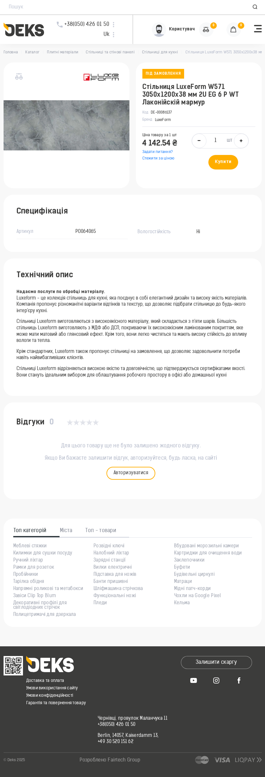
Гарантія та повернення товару (56, 703)
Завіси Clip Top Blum (34, 596)
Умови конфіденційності (49, 696)
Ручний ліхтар (28, 560)
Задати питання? (157, 152)
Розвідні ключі (109, 546)
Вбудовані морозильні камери (206, 546)
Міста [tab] (66, 530)
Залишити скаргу (216, 662)
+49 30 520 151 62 (115, 742)
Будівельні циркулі (194, 575)
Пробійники (25, 575)
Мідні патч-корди (192, 589)
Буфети (182, 567)
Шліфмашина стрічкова (118, 589)
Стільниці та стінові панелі (110, 52)
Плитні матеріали (62, 52)
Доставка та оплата (45, 681)
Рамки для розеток (33, 567)
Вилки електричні (113, 567)
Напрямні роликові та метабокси (48, 589)
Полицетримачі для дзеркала (44, 615)
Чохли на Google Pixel (197, 596)
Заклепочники (189, 560)
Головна (11, 52)
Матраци (183, 582)
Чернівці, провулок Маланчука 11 (132, 719)
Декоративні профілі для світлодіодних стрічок (40, 605)
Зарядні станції (110, 560)
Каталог (32, 52)
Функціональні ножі (115, 596)
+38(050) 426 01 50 (116, 725)
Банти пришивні (111, 582)
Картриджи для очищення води (208, 553)
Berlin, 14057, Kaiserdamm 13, (128, 736)
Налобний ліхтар (111, 553)
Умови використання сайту (52, 688)
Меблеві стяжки (30, 546)
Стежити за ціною (158, 158)
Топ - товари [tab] (100, 530)
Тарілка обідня (28, 582)
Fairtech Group (124, 760)
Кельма (182, 603)
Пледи (100, 603)
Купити (223, 161)
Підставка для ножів (115, 575)
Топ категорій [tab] (30, 530)
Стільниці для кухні (160, 52)
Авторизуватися (131, 473)
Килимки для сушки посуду (42, 553)
